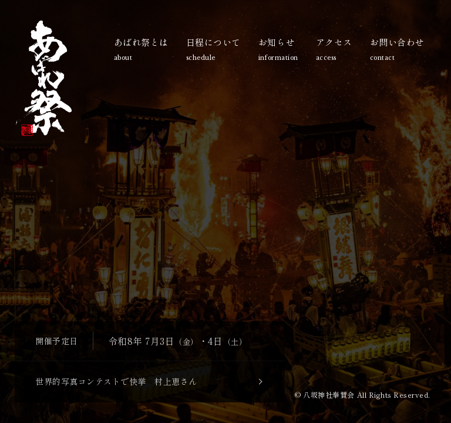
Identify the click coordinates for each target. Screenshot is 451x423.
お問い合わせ (397, 50)
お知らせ (278, 50)
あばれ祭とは (141, 50)
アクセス (334, 50)
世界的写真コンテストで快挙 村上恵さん (116, 381)
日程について (213, 50)
